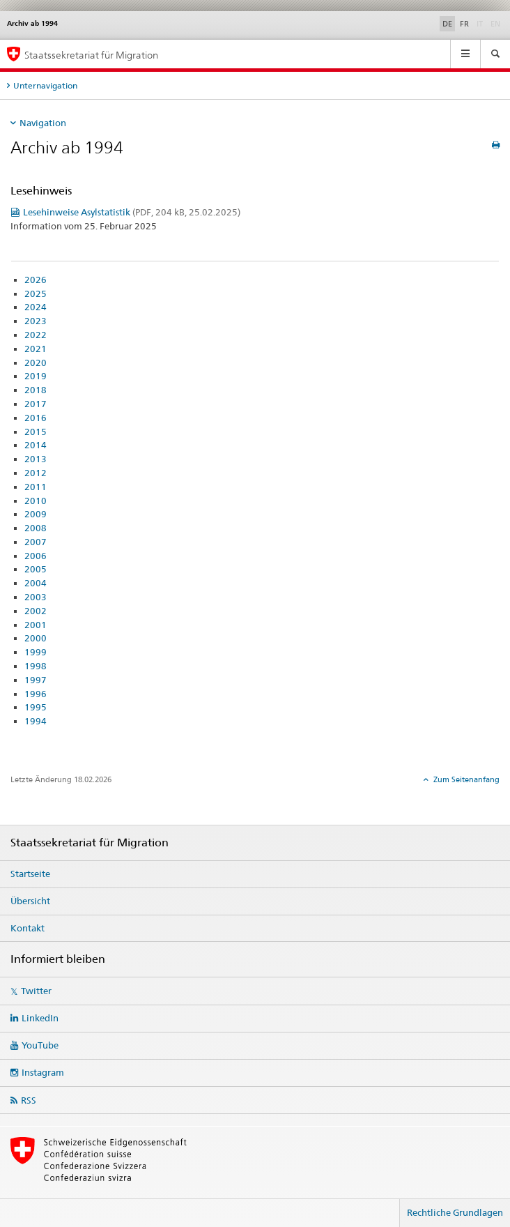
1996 (35, 693)
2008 (35, 527)
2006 (35, 555)
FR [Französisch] (464, 24)
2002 (35, 610)
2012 (35, 472)
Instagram (43, 1072)
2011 (35, 486)
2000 (35, 637)
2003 (35, 596)
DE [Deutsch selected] (447, 24)
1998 (35, 665)
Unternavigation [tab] (45, 85)
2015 (35, 431)
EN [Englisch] (496, 23)
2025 (35, 293)
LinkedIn (40, 1017)
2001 (35, 624)
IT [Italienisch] (481, 23)
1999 (35, 651)
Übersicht (30, 900)
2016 (35, 417)
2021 (35, 348)
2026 (35, 279)
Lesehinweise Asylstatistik (131, 212)
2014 (35, 444)
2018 (35, 389)
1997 (35, 679)
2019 (35, 375)
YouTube (40, 1045)
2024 (35, 306)
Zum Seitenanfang (465, 779)
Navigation (43, 122)
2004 (35, 582)
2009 (35, 513)
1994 (35, 720)
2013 (35, 458)
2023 (35, 320)
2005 (35, 568)
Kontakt (27, 927)
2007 (35, 541)
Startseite (30, 873)
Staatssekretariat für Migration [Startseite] (91, 55)
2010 (35, 500)
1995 (35, 706)
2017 (35, 403)
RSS (28, 1100)
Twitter (36, 990)
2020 (35, 362)
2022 (35, 334)
